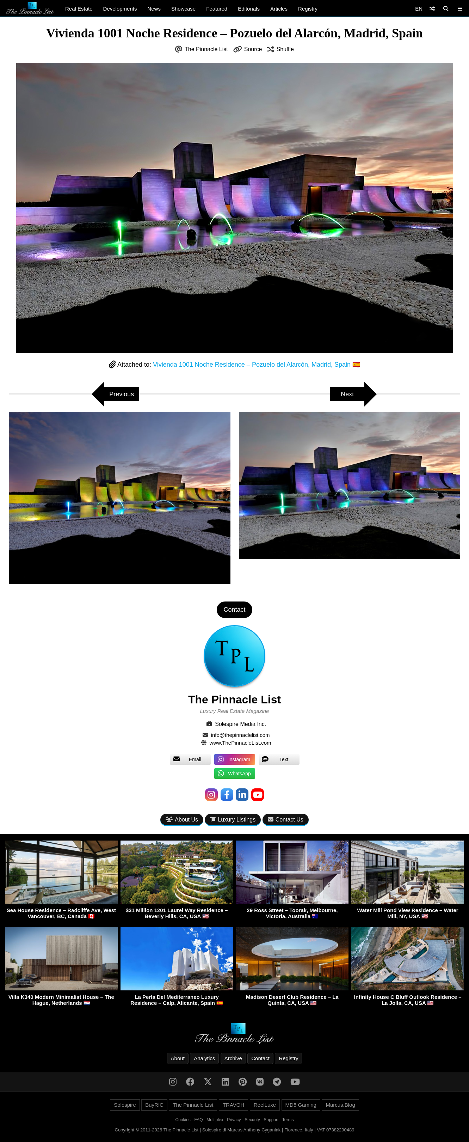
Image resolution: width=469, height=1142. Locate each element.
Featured (216, 9)
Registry (307, 9)
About (178, 1058)
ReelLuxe (265, 1105)
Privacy (234, 1119)
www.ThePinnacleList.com (240, 743)
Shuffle (285, 49)
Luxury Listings (232, 820)
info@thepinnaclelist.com (240, 735)
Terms (288, 1119)
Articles (279, 9)
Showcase (183, 9)
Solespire (125, 1105)
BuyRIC (154, 1105)
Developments (120, 9)
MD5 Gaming (300, 1105)
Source (253, 49)
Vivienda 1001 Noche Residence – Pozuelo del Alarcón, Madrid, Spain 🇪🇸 (256, 364)
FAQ (199, 1119)
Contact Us (285, 820)
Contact (260, 1058)
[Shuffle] (432, 8)
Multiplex (214, 1119)
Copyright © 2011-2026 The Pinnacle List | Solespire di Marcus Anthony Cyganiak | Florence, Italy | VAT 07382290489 (234, 1129)
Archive (233, 1058)
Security (252, 1119)
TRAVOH (233, 1105)
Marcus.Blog (340, 1105)
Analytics (204, 1058)
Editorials (249, 9)
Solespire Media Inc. (240, 724)
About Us (182, 820)
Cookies (183, 1119)
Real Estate (79, 9)
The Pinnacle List (206, 49)
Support (271, 1119)
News (154, 9)
